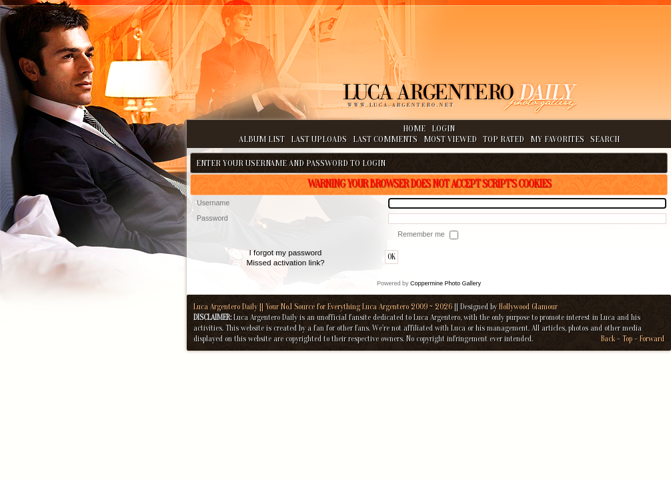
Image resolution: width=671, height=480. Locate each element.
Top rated (503, 139)
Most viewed (450, 139)
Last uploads (319, 139)
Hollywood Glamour (528, 306)
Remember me (422, 234)
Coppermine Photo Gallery (445, 283)
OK (392, 257)
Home (414, 128)
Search (605, 139)
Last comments (385, 139)
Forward (652, 338)
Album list (262, 139)
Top (627, 338)
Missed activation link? (285, 262)
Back (608, 338)
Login (443, 128)
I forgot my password (285, 252)
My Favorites (557, 139)
